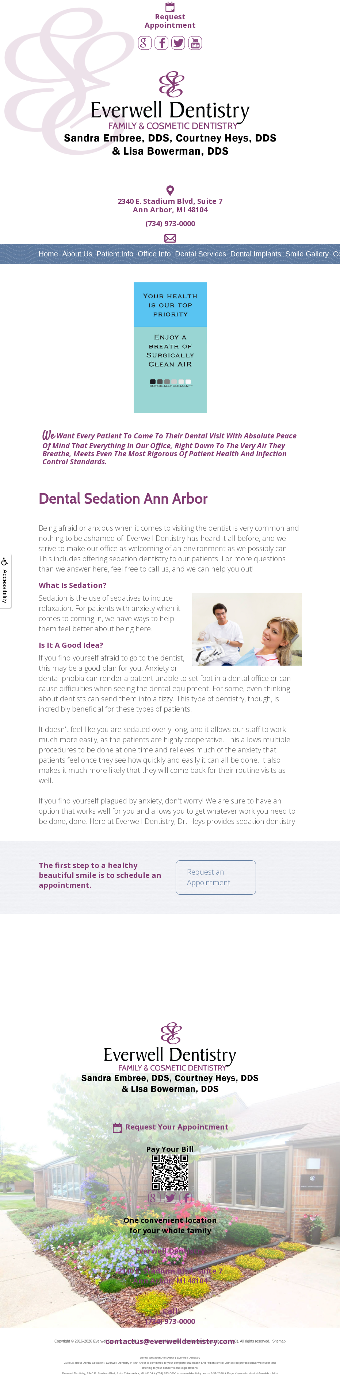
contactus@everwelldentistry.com (170, 1341)
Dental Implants (255, 254)
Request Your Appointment (177, 1127)
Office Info (154, 254)
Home (48, 254)
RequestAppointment (170, 21)
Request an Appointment (208, 877)
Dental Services (200, 254)
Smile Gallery (307, 254)
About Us (77, 254)
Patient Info (114, 254)
